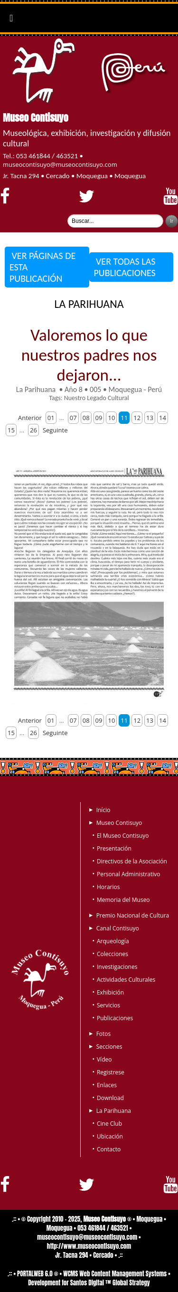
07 (73, 417)
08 (86, 417)
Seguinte (55, 430)
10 (111, 417)
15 (11, 430)
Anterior (30, 417)
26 (33, 430)
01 (51, 417)
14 (162, 417)
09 (99, 417)
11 (124, 417)
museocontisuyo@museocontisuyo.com (60, 164)
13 (149, 417)
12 (137, 417)
